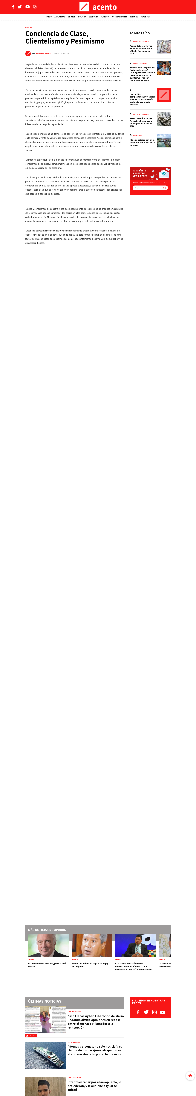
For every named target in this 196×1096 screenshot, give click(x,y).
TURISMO (105, 17)
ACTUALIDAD (59, 17)
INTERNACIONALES (119, 17)
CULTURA (134, 17)
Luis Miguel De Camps (43, 54)
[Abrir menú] (182, 7)
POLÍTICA (82, 17)
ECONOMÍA (93, 17)
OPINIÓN (71, 17)
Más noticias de (47, 930)
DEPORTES (145, 17)
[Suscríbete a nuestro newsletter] (164, 188)
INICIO (49, 17)
